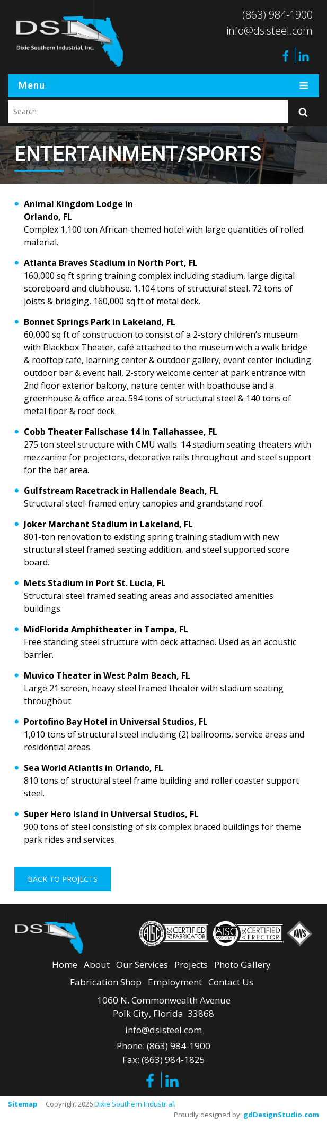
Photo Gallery (242, 964)
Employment (175, 982)
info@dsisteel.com (269, 30)
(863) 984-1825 (173, 1059)
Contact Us (230, 982)
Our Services (142, 964)
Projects (191, 964)
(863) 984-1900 (277, 14)
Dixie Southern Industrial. (134, 1103)
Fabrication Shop (106, 982)
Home (64, 964)
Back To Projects (63, 879)
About (97, 964)
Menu (163, 86)
